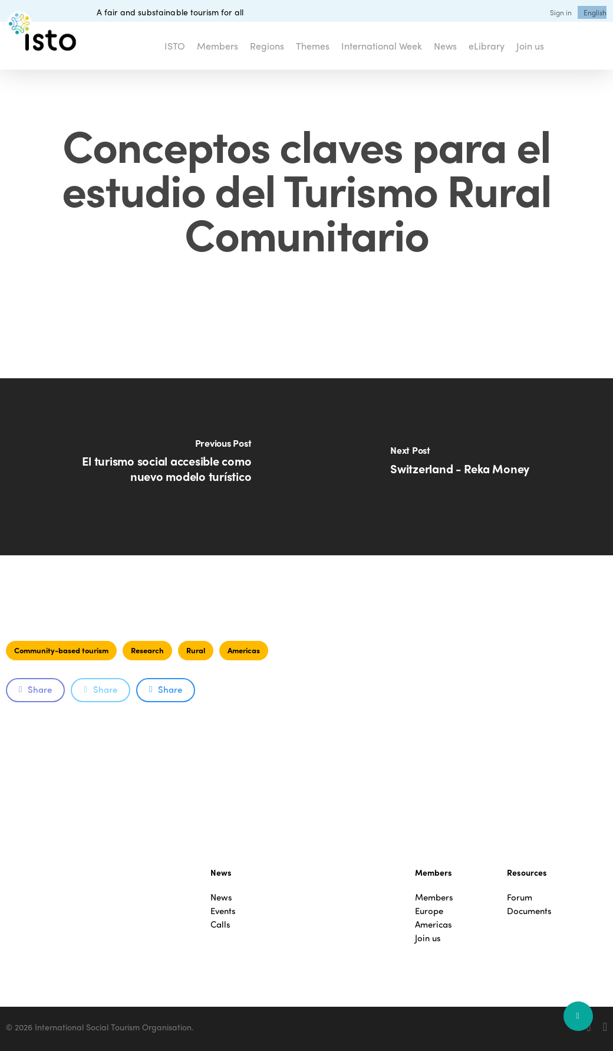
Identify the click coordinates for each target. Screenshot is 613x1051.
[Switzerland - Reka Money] (459, 466)
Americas (244, 650)
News (221, 897)
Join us (428, 938)
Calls (220, 924)
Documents (529, 910)
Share (35, 689)
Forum (519, 897)
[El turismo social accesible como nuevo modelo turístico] (153, 466)
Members (434, 897)
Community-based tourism (61, 650)
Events (223, 910)
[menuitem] (595, 12)
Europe (429, 910)
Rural (195, 650)
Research (147, 650)
